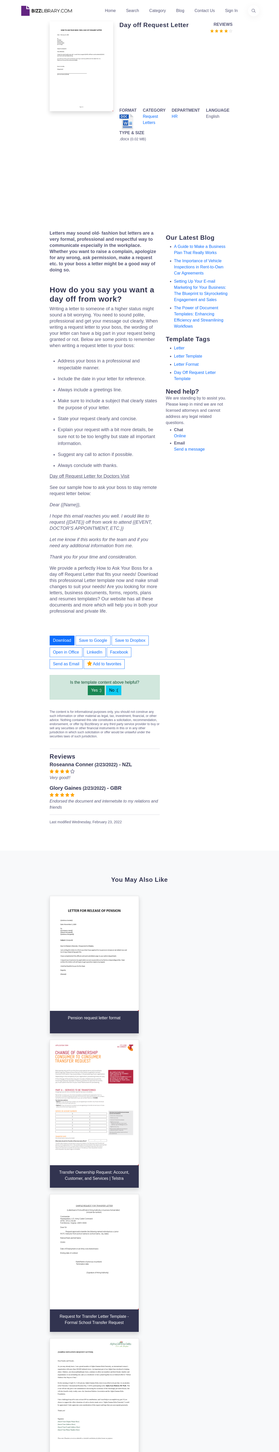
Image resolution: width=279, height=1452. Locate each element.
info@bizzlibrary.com (243, 1332)
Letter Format (186, 364)
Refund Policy (196, 1404)
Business (151, 1349)
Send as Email (66, 664)
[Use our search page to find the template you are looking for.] (253, 10)
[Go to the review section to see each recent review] (221, 30)
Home (110, 10)
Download (62, 640)
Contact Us (205, 10)
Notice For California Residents (193, 1388)
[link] (25, 1386)
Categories (152, 1341)
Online (180, 436)
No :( (113, 690)
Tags (147, 1366)
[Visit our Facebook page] (39, 1386)
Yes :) (96, 690)
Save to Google (93, 640)
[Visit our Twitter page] (25, 1386)
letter (179, 348)
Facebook (119, 652)
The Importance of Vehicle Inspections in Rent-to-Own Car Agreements (198, 267)
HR (175, 116)
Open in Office (66, 652)
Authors (109, 1349)
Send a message (189, 449)
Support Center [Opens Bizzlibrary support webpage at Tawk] (197, 1339)
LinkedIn (94, 652)
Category (157, 10)
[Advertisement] (174, 69)
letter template (188, 356)
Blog (180, 10)
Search (132, 10)
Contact (109, 1357)
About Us (110, 1341)
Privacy (190, 1364)
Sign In (231, 10)
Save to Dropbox (130, 640)
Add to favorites (104, 663)
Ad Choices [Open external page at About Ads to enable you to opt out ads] (194, 1372)
